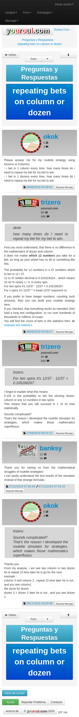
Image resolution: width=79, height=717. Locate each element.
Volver (10, 54)
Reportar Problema (33, 702)
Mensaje (11, 20)
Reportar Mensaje (64, 187)
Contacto (56, 702)
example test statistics (18, 325)
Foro (27, 12)
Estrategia (44, 12)
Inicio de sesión (15, 693)
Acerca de (12, 711)
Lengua (11, 12)
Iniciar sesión (64, 4)
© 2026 (39, 711)
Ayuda (10, 702)
